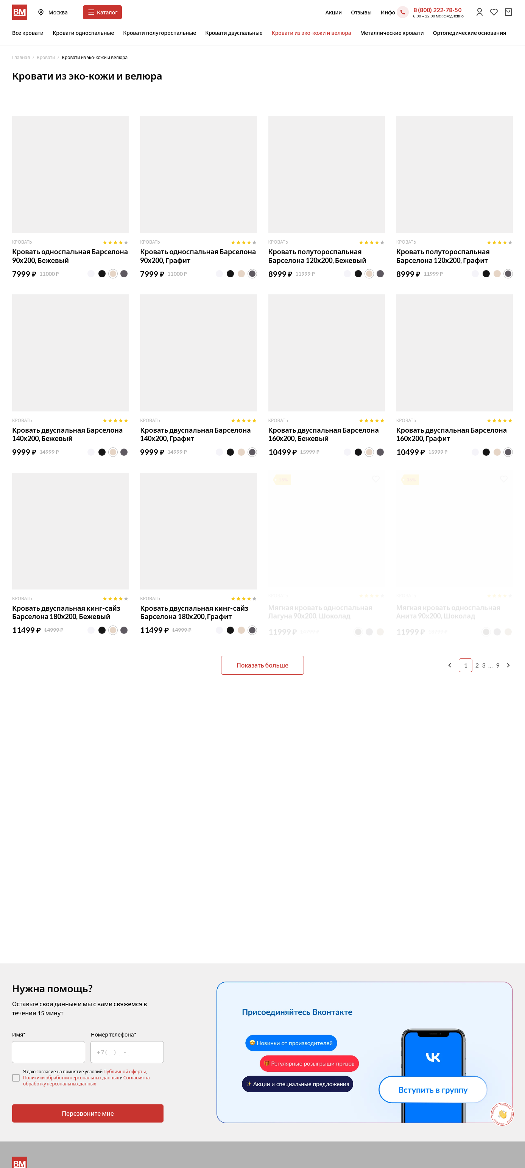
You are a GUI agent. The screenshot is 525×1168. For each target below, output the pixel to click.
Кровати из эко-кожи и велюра (311, 33)
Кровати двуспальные (233, 33)
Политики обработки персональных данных (71, 1077)
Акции (334, 12)
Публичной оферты (124, 1071)
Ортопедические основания (469, 33)
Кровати (46, 57)
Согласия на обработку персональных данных (86, 1081)
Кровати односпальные (83, 33)
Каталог (102, 12)
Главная (21, 57)
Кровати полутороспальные (159, 33)
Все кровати (28, 33)
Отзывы (361, 12)
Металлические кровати (392, 33)
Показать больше (262, 665)
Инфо (388, 12)
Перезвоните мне (88, 1113)
